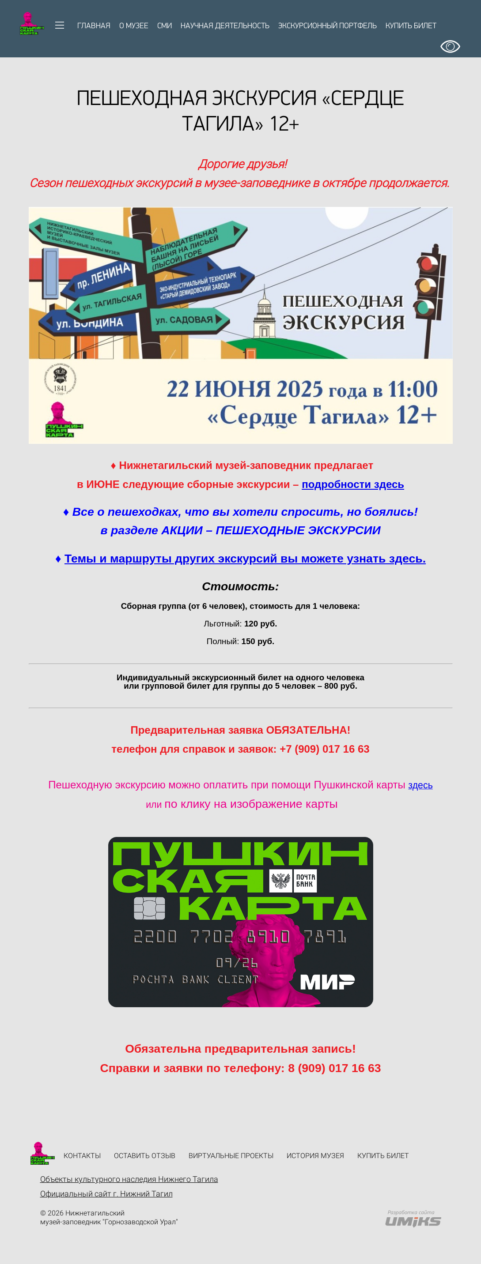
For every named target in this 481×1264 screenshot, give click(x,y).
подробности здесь (353, 484)
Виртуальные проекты (231, 1155)
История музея (315, 1155)
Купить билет (411, 26)
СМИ (164, 26)
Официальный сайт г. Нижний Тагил (106, 1193)
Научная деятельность (225, 26)
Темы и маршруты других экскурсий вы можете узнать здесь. (245, 558)
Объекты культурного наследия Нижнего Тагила (129, 1179)
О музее (133, 26)
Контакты (82, 1155)
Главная (93, 26)
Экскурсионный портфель (327, 26)
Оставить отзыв (144, 1155)
